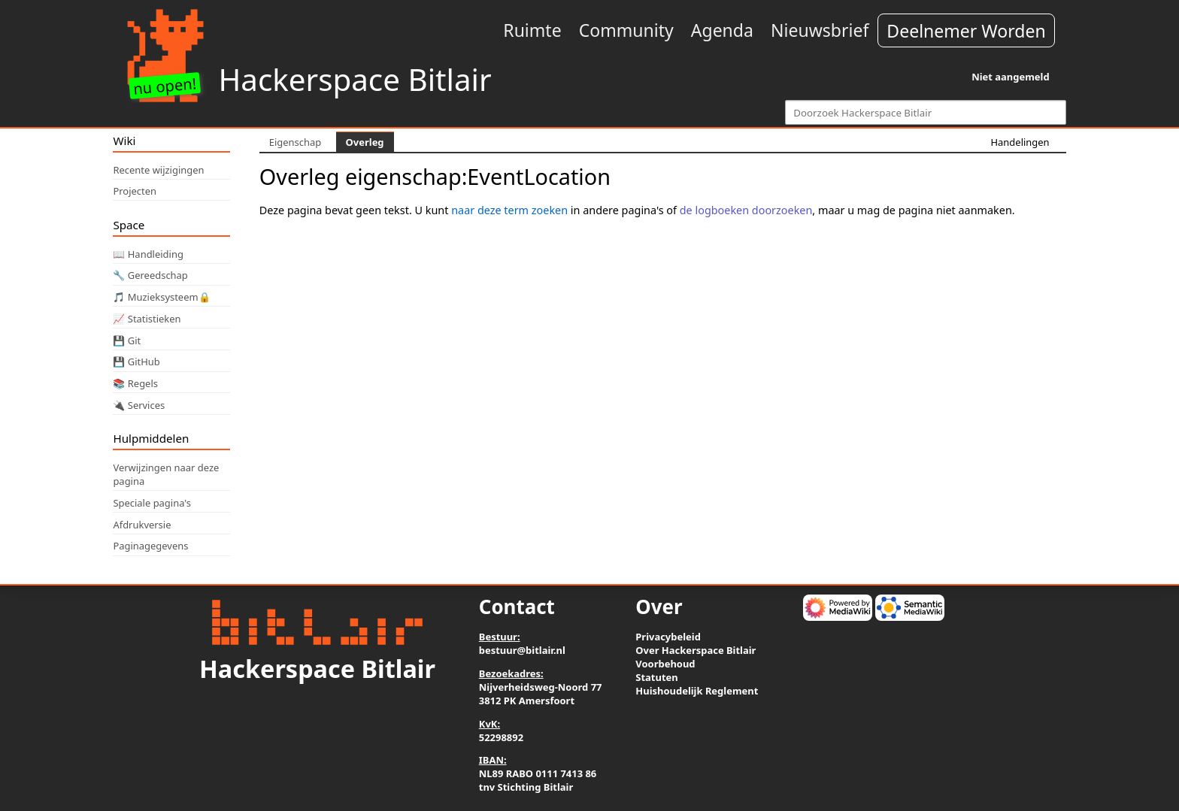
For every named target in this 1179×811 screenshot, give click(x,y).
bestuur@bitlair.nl (522, 650)
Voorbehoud (665, 663)
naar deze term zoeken (509, 210)
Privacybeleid (668, 636)
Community (626, 30)
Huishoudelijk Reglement (696, 691)
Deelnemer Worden (966, 31)
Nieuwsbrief (819, 30)
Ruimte (532, 30)
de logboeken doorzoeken (746, 210)
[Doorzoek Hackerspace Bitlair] (925, 112)
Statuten (656, 677)
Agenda (722, 30)
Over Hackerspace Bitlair (695, 650)
